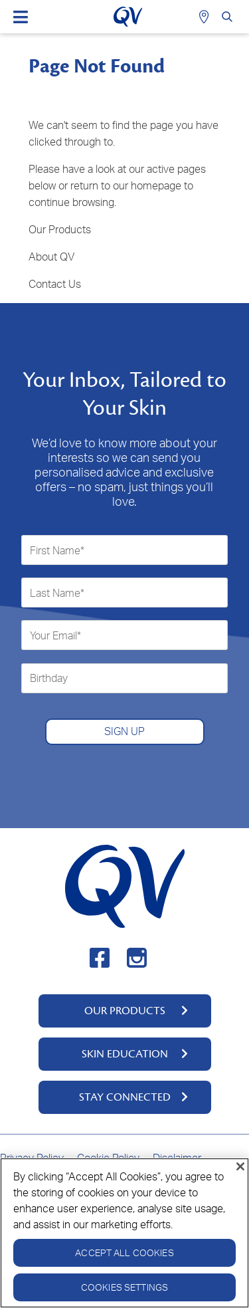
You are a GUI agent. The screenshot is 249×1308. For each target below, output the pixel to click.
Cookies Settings (124, 1287)
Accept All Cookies (124, 1252)
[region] (124, 1233)
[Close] (240, 1166)
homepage (156, 185)
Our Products (60, 229)
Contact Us (55, 283)
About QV (51, 256)
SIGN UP (124, 731)
